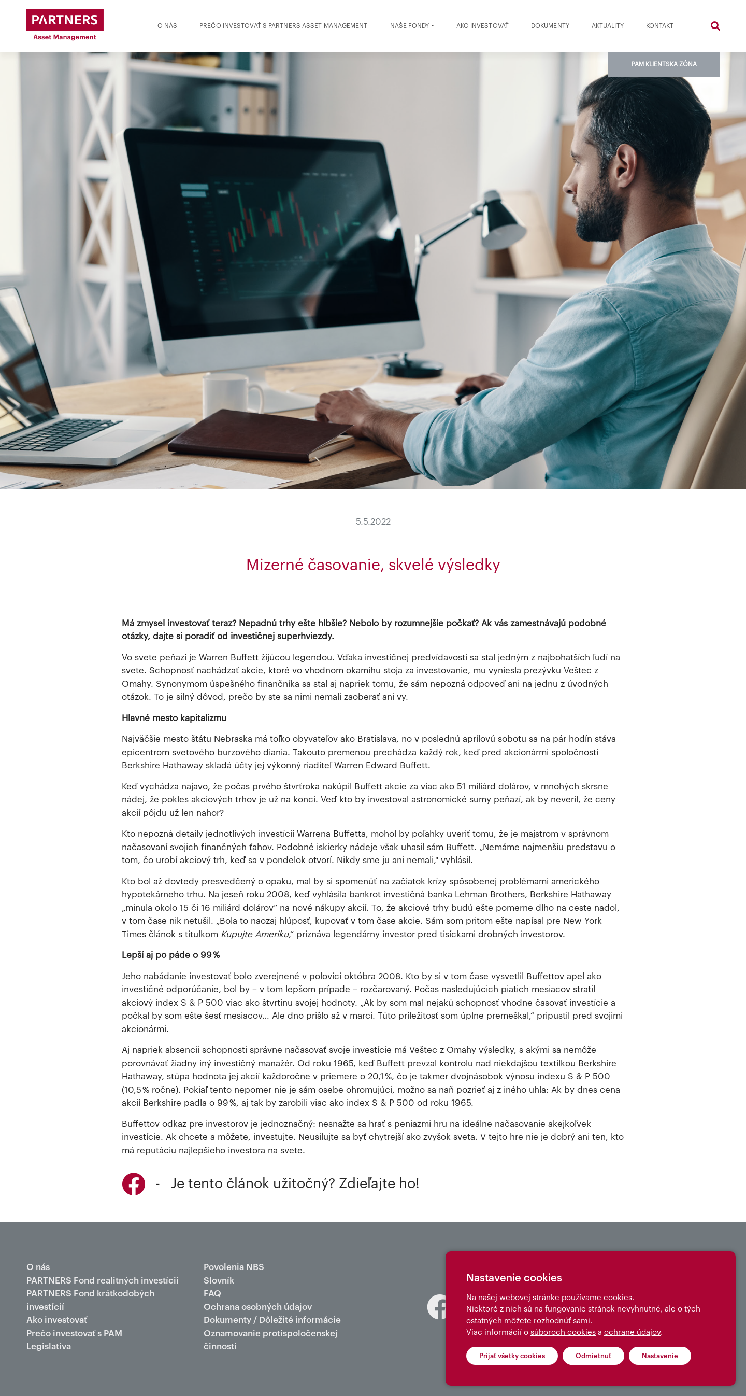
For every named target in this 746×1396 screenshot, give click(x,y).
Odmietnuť (593, 1355)
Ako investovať (482, 26)
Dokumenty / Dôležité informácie (272, 1320)
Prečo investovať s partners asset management (283, 26)
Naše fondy (409, 26)
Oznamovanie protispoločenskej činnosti (271, 1340)
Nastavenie (660, 1355)
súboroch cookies (563, 1332)
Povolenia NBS (234, 1267)
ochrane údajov (632, 1332)
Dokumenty (550, 26)
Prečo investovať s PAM (74, 1333)
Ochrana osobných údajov (258, 1307)
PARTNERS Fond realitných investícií (102, 1280)
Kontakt (660, 26)
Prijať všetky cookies (512, 1355)
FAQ (212, 1293)
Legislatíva (48, 1346)
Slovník (219, 1280)
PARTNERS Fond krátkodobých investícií (90, 1300)
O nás (167, 26)
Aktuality (608, 26)
